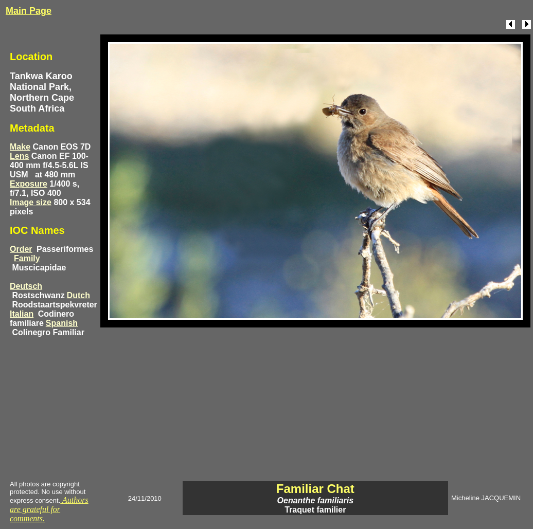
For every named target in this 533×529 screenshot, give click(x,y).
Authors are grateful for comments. (49, 509)
